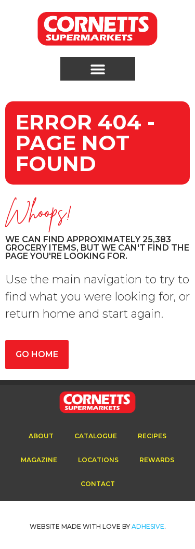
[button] (97, 69)
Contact (98, 484)
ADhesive (148, 526)
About (41, 436)
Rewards (156, 460)
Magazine (39, 460)
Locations (98, 460)
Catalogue (95, 436)
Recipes (152, 436)
